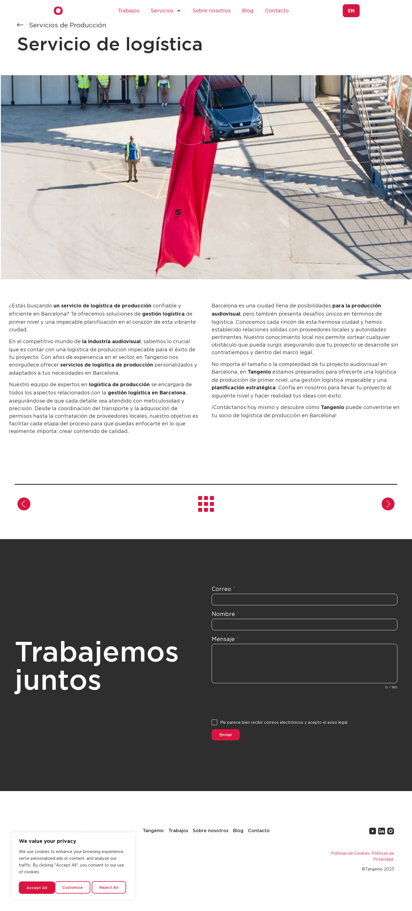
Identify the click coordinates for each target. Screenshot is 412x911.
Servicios (166, 10)
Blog (248, 10)
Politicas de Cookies (350, 851)
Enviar (226, 735)
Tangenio (153, 829)
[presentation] (304, 705)
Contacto (277, 10)
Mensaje (225, 639)
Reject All (74, 887)
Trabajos (128, 10)
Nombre (225, 614)
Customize (37, 887)
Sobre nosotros (211, 10)
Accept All (110, 887)
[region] (73, 867)
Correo (224, 589)
